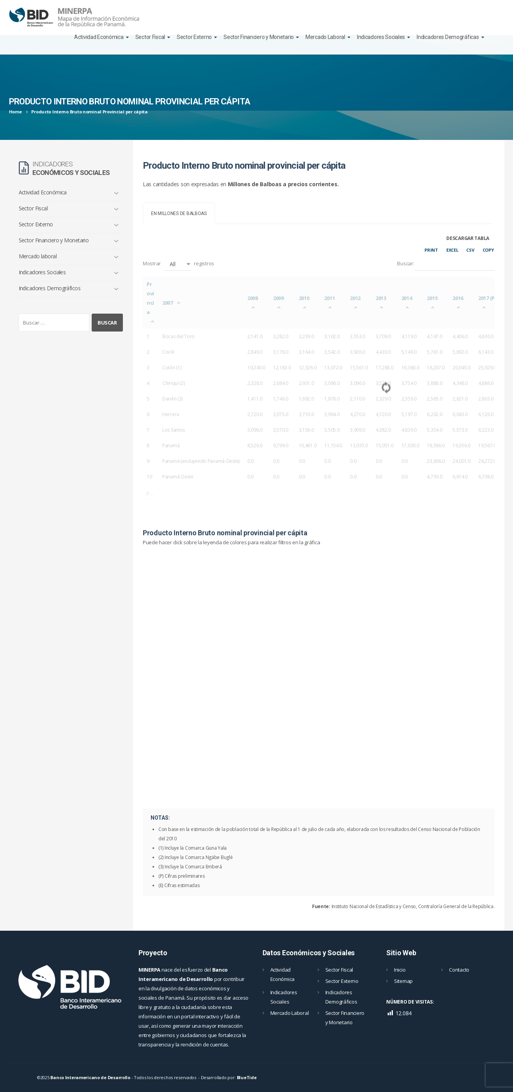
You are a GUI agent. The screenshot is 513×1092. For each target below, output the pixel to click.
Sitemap (403, 980)
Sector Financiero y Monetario (259, 37)
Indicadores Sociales (381, 37)
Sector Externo (194, 37)
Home (15, 112)
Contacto (459, 969)
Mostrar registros (178, 264)
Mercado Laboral (325, 37)
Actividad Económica (99, 37)
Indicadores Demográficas (448, 37)
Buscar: (445, 264)
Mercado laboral (38, 256)
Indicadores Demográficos (50, 288)
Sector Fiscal (150, 37)
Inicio (399, 969)
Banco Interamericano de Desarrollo (90, 1077)
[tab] (179, 213)
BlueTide (247, 1077)
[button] (177, 264)
